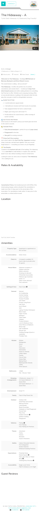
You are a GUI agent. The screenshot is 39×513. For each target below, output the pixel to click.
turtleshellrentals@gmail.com (19, 508)
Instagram (24, 510)
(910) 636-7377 (30, 506)
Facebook (14, 510)
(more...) (33, 74)
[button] (3, 37)
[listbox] (19, 37)
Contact (11, 4)
